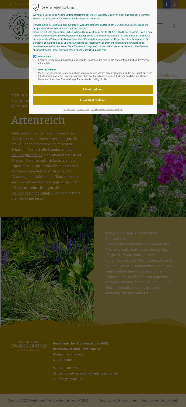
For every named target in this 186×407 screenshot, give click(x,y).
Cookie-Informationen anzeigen (106, 109)
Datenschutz (83, 109)
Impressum (69, 109)
